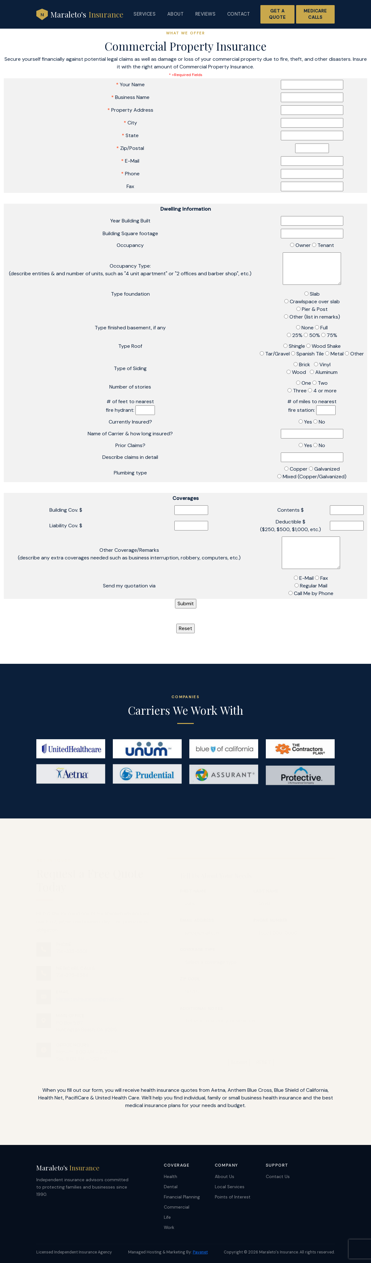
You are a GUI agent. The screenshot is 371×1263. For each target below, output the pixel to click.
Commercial (176, 1207)
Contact (238, 14)
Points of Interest (233, 1197)
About (175, 14)
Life (167, 1217)
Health (170, 1176)
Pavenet (200, 1252)
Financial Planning (182, 1197)
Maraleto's (79, 14)
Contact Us (278, 1176)
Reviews (205, 14)
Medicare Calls (315, 14)
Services (145, 14)
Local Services (229, 1186)
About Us (224, 1176)
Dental (171, 1186)
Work (169, 1227)
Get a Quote (277, 14)
